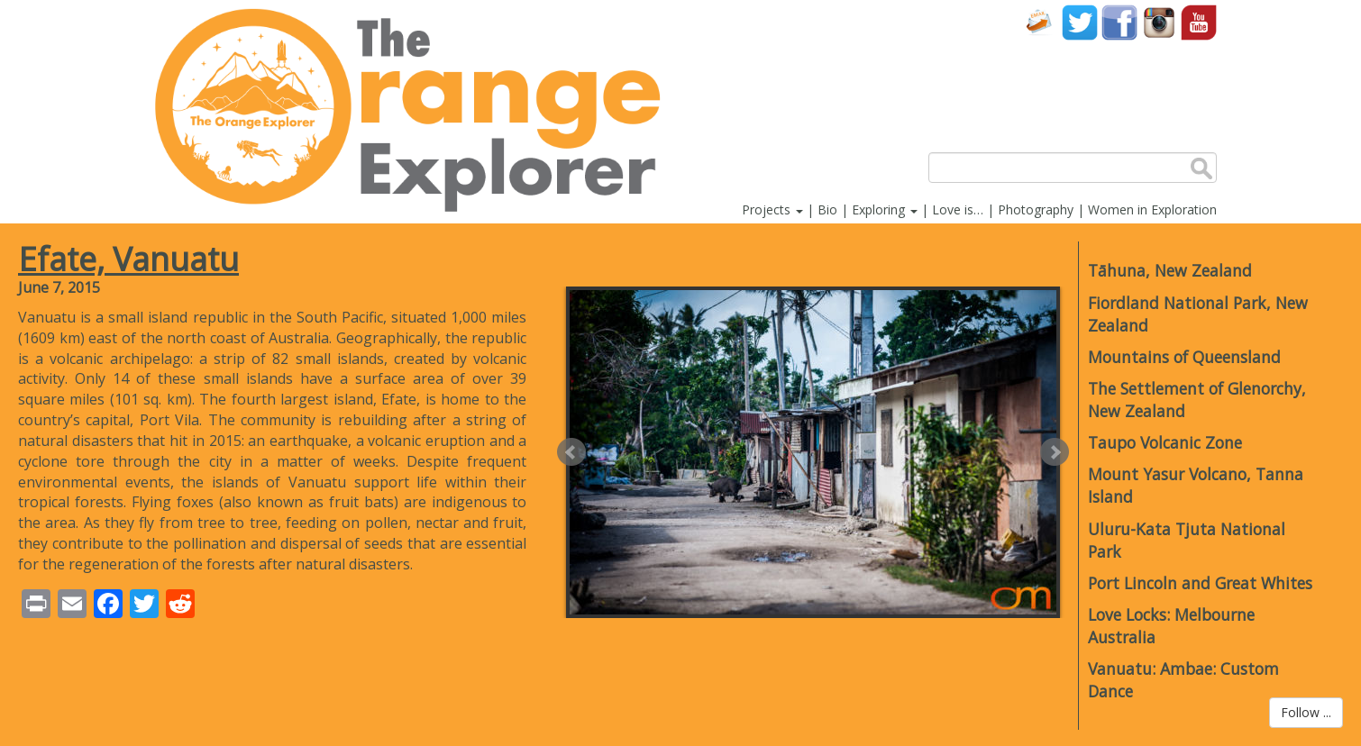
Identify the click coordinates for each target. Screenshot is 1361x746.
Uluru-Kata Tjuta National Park (1186, 540)
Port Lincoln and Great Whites (1200, 583)
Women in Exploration (1152, 209)
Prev (571, 452)
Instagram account (1159, 22)
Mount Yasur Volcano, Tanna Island (1195, 485)
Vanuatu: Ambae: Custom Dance (1183, 680)
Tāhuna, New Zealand (1170, 270)
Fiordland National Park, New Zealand (1198, 314)
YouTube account (1199, 22)
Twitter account (1080, 22)
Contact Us (1040, 22)
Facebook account (1119, 22)
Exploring (885, 209)
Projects (772, 209)
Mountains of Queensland (1184, 357)
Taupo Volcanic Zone (1165, 442)
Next (1054, 452)
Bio (827, 209)
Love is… (957, 209)
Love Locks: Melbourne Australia (1171, 626)
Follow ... (1306, 712)
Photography (1035, 209)
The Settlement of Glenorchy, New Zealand (1197, 400)
